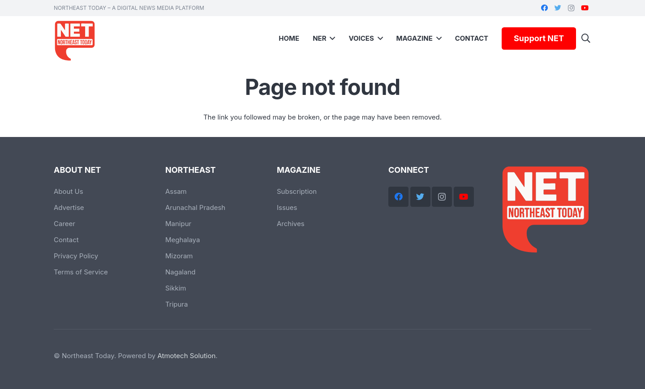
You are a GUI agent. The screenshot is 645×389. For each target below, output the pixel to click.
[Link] (76, 40)
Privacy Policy (76, 256)
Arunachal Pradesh (195, 207)
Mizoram (179, 256)
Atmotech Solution (187, 355)
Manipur (178, 223)
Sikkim (175, 288)
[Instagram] (571, 8)
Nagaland (180, 272)
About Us (68, 191)
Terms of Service (81, 272)
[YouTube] (584, 8)
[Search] (586, 38)
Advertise (69, 207)
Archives (291, 223)
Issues (287, 207)
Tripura (176, 304)
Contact (66, 239)
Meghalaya (182, 239)
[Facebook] (544, 8)
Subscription (297, 191)
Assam (176, 191)
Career (64, 223)
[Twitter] (557, 8)
